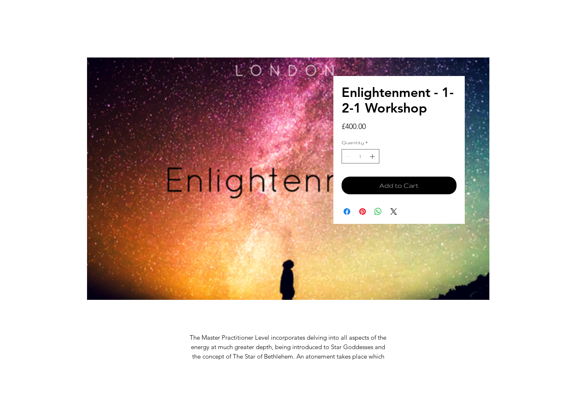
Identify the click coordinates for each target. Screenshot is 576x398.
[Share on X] (394, 211)
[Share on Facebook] (347, 211)
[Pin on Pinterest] (362, 211)
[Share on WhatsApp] (378, 211)
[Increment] (373, 156)
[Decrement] (348, 156)
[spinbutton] (360, 156)
